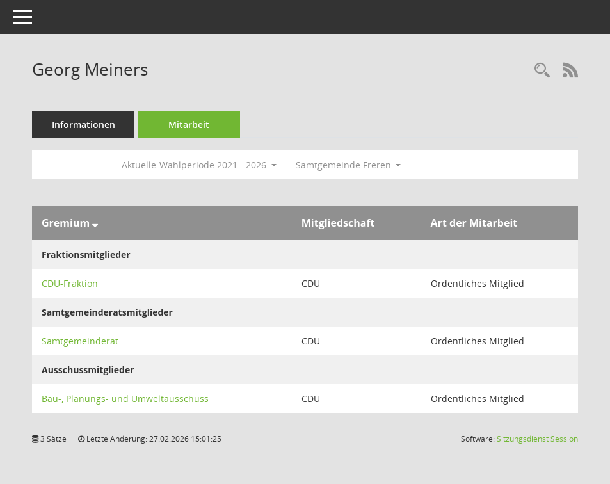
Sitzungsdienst (537, 438)
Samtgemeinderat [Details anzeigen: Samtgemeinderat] (80, 341)
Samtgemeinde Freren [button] (348, 165)
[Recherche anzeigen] (542, 70)
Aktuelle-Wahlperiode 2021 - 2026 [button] (199, 165)
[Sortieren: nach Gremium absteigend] (95, 223)
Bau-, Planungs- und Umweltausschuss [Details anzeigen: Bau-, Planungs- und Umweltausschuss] (125, 398)
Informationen (83, 124)
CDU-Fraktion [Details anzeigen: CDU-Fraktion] (70, 283)
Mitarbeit (188, 124)
